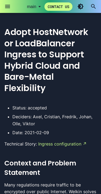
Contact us (58, 6)
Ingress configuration (59, 144)
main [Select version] (31, 6)
